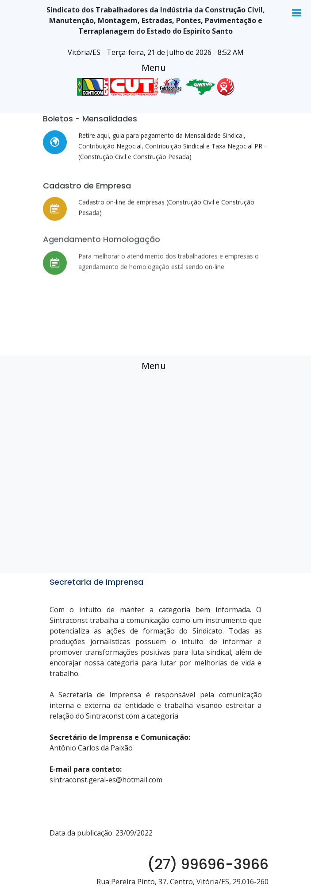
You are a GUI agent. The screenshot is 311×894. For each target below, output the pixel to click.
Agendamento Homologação (101, 252)
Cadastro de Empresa (87, 190)
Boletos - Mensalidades (90, 119)
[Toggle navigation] (154, 67)
